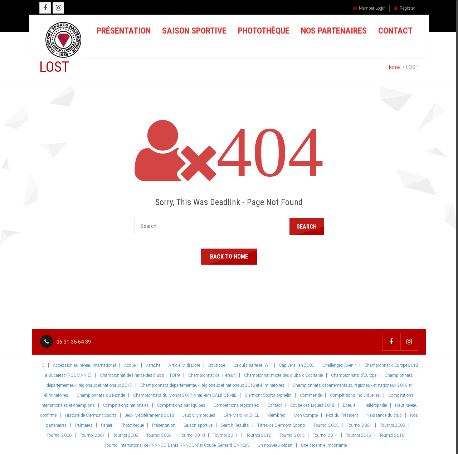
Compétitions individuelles (355, 394)
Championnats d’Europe (353, 374)
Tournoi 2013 (291, 434)
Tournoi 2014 (325, 434)
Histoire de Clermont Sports (91, 414)
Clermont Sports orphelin (268, 394)
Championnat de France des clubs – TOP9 (140, 374)
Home (393, 67)
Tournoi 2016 (391, 434)
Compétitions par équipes (181, 404)
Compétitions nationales (126, 404)
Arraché (153, 364)
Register (404, 8)
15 (42, 364)
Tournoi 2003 (325, 424)
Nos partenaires (329, 32)
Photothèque (259, 32)
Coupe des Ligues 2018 (312, 404)
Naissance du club (384, 414)
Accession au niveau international (84, 364)
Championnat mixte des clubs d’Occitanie (283, 374)
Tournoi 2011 (225, 434)
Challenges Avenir (339, 364)
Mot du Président (342, 414)
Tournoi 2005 (392, 424)
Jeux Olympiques (198, 414)
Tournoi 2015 (358, 434)
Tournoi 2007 (92, 434)
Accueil (131, 364)
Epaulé (349, 404)
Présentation (119, 32)
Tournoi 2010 (192, 434)
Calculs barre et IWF (252, 364)
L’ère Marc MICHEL (241, 414)
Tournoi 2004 (359, 424)
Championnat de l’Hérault (212, 374)
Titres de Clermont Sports (281, 424)
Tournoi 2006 (59, 434)
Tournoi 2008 (125, 434)
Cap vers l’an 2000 (296, 364)
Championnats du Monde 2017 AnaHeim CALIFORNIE (185, 394)
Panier (106, 424)
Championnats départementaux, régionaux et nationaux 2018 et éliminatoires (212, 384)
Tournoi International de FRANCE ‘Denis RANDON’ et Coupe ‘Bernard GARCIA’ (176, 444)
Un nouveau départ (275, 444)
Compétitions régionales (236, 404)
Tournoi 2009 (158, 434)
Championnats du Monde (101, 394)
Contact (391, 32)
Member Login (369, 8)
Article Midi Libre (184, 364)
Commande (311, 394)
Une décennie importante (324, 444)
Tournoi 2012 (258, 434)
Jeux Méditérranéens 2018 (149, 414)
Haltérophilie (375, 404)
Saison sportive (189, 32)
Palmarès (84, 424)
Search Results (235, 424)
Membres (276, 414)
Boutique (216, 364)
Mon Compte (305, 414)
